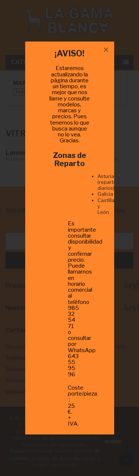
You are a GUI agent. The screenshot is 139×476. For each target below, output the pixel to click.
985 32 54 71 (73, 317)
